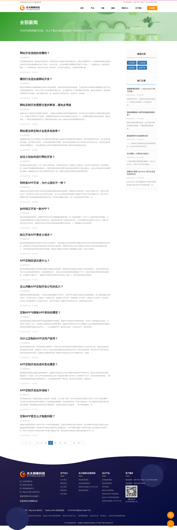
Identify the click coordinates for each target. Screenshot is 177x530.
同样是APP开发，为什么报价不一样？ (43, 182)
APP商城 (105, 487)
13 (60, 443)
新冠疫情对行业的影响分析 (137, 136)
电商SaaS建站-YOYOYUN (88, 487)
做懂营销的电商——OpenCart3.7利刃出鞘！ (141, 90)
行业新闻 (142, 63)
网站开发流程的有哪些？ (35, 53)
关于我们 (139, 8)
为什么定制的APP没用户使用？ (39, 338)
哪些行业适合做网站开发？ (36, 79)
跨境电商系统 (83, 480)
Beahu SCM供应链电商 (110, 497)
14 (65, 443)
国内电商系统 (83, 490)
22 (79, 443)
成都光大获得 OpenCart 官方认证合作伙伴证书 (141, 173)
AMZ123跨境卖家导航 (117, 516)
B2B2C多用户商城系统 (110, 494)
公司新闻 (131, 63)
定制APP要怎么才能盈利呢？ (37, 416)
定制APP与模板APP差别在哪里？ (40, 312)
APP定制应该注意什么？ (35, 260)
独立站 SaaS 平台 (69, 516)
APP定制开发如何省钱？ (35, 390)
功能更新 (131, 68)
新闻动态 (63, 483)
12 (55, 443)
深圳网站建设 (83, 516)
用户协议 (63, 494)
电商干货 (142, 68)
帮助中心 (126, 8)
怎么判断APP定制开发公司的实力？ (41, 286)
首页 (82, 8)
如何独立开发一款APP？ (35, 208)
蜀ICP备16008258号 (105, 523)
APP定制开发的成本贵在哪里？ (39, 364)
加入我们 (63, 487)
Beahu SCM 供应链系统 (52, 516)
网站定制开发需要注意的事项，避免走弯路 (45, 104)
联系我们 (63, 490)
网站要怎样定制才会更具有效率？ (40, 130)
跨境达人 (103, 516)
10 (46, 443)
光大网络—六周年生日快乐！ (138, 154)
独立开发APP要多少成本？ (36, 234)
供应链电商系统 (84, 483)
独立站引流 (94, 516)
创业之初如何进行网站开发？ (37, 156)
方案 (103, 8)
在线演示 (152, 8)
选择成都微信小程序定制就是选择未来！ (141, 113)
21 (74, 443)
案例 (113, 8)
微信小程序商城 (108, 490)
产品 (93, 8)
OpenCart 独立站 (34, 516)
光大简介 (63, 480)
